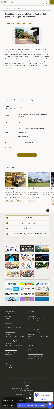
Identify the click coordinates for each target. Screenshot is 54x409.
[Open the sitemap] (52, 2)
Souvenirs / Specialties (10, 352)
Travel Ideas (7, 334)
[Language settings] (46, 2)
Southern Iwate (8, 318)
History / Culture (21, 23)
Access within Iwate (9, 367)
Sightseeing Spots (10, 23)
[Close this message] (49, 7)
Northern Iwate (8, 323)
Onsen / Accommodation (11, 350)
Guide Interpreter (32, 316)
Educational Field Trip (33, 345)
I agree (21, 402)
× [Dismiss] (52, 393)
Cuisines (7, 347)
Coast (6, 321)
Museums (30, 23)
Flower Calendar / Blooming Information (14, 336)
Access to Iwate (8, 365)
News (29, 349)
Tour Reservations (9, 354)
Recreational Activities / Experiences (13, 345)
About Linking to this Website (35, 356)
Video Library (31, 334)
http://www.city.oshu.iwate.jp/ (27, 142)
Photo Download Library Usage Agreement (38, 332)
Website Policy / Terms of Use (35, 358)
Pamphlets (30, 327)
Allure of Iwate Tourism (10, 314)
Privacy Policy (31, 361)
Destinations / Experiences (12, 341)
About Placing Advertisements (41, 243)
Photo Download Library (34, 329)
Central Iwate (8, 316)
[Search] (42, 2)
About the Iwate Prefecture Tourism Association (27, 394)
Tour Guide (30, 314)
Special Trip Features (10, 332)
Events (7, 359)
